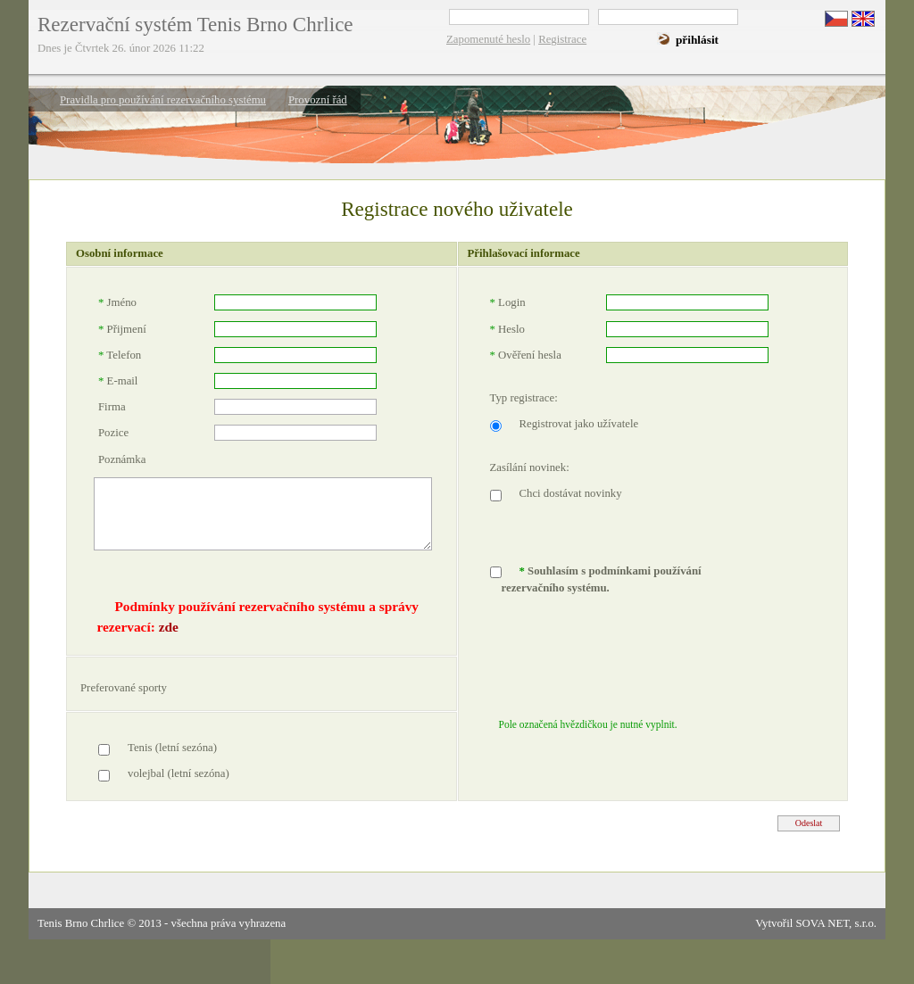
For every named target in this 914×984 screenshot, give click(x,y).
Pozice (113, 432)
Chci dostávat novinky (570, 493)
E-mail (117, 381)
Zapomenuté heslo (488, 39)
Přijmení (122, 329)
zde (169, 626)
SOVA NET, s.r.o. (836, 923)
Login (508, 302)
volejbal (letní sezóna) (178, 773)
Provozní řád (317, 100)
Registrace (562, 39)
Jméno (117, 302)
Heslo (507, 329)
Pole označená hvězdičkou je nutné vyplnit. (588, 724)
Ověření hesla (525, 355)
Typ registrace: (524, 398)
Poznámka (121, 459)
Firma (112, 407)
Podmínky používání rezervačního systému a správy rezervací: (257, 616)
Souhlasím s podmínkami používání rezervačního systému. (602, 579)
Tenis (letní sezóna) (172, 747)
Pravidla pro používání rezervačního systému (163, 100)
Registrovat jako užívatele (579, 424)
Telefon (119, 355)
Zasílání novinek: (529, 467)
